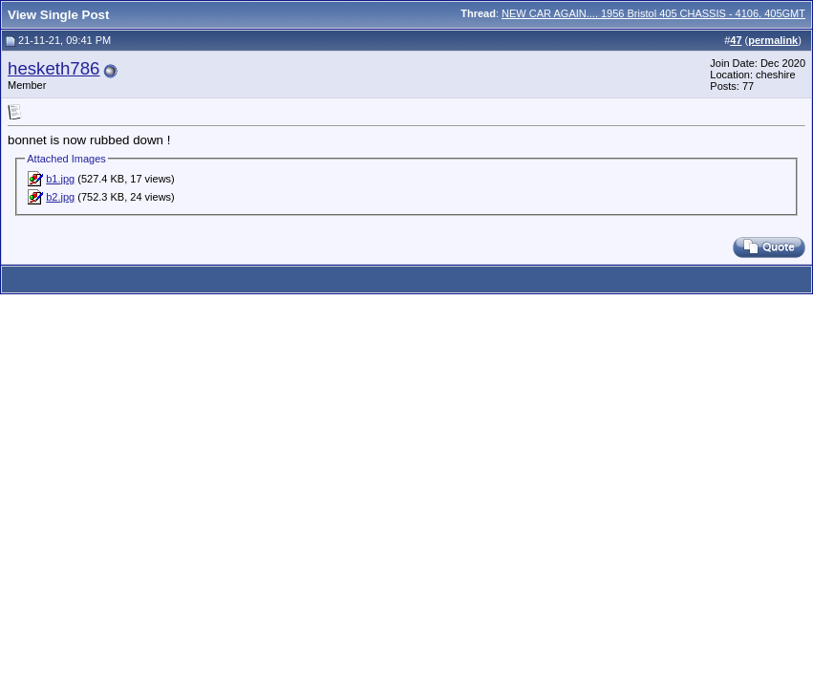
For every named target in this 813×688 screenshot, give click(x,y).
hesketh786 (53, 68)
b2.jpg (60, 197)
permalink (773, 40)
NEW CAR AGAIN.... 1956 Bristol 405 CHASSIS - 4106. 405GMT (653, 13)
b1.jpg (60, 178)
